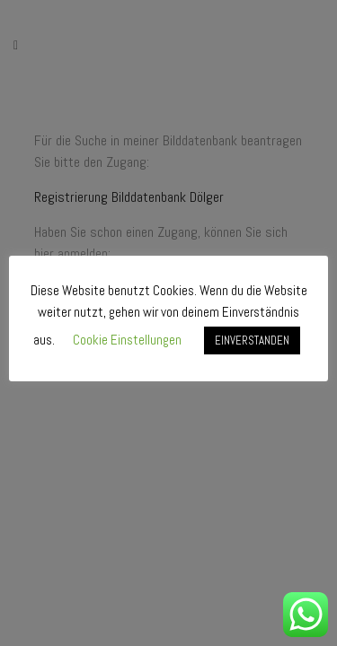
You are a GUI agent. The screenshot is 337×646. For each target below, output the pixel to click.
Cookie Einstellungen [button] (127, 339)
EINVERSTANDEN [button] (252, 340)
